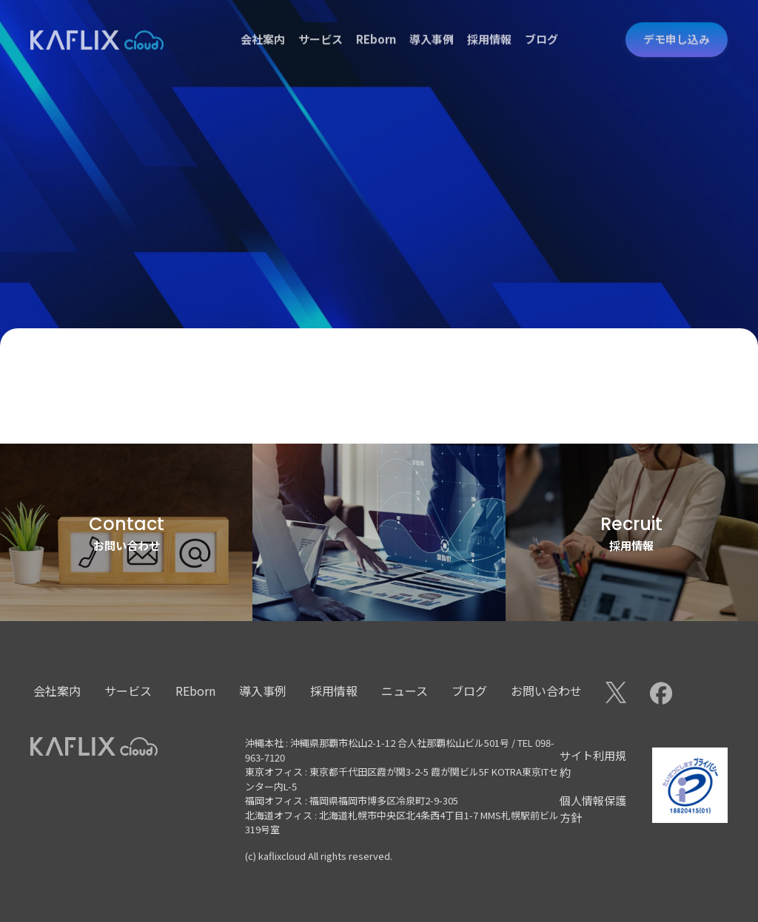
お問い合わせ (546, 690)
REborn (376, 25)
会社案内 (263, 25)
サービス (320, 25)
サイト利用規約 (593, 764)
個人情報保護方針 (593, 809)
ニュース (404, 690)
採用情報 (489, 25)
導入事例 (431, 25)
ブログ (541, 25)
